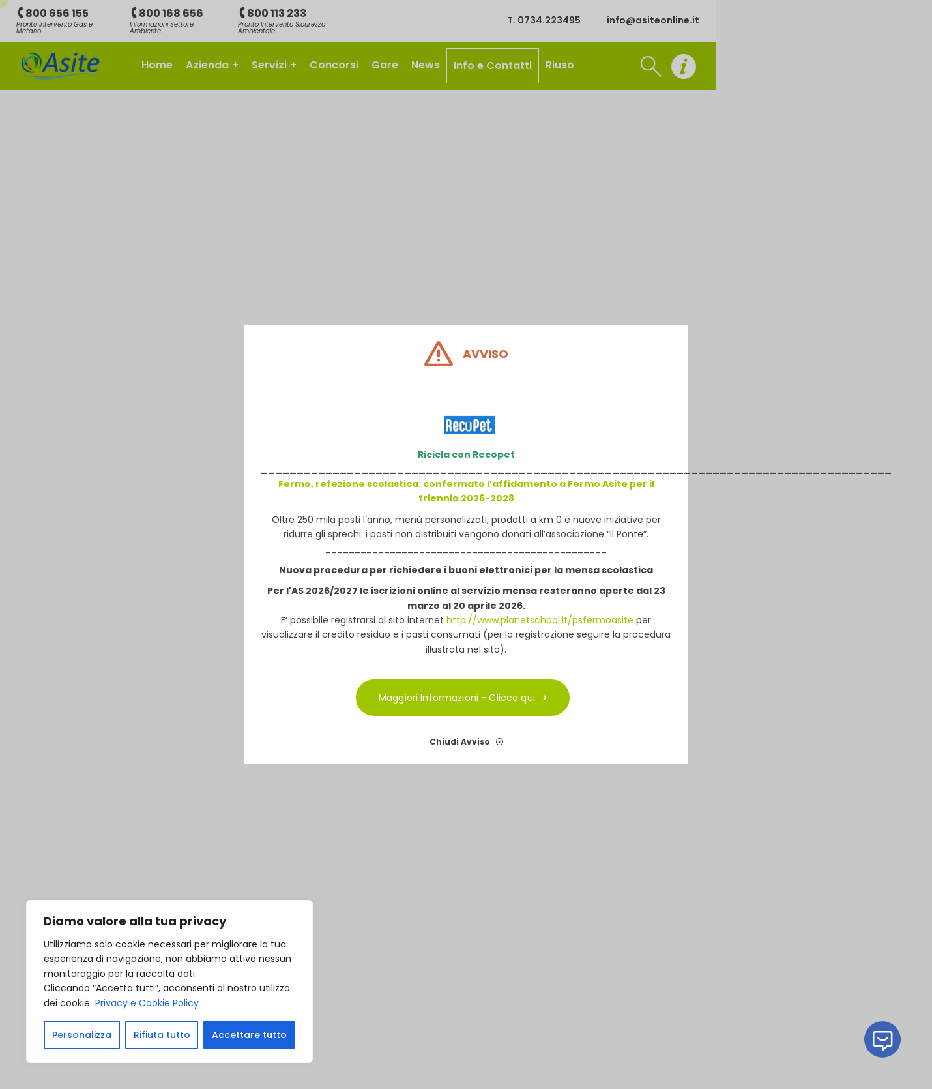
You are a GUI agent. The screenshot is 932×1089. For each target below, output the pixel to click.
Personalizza (81, 1034)
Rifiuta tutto (162, 1034)
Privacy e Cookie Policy (147, 1002)
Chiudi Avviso (466, 741)
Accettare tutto (249, 1034)
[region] (169, 981)
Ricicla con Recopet (466, 454)
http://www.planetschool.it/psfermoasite (539, 620)
